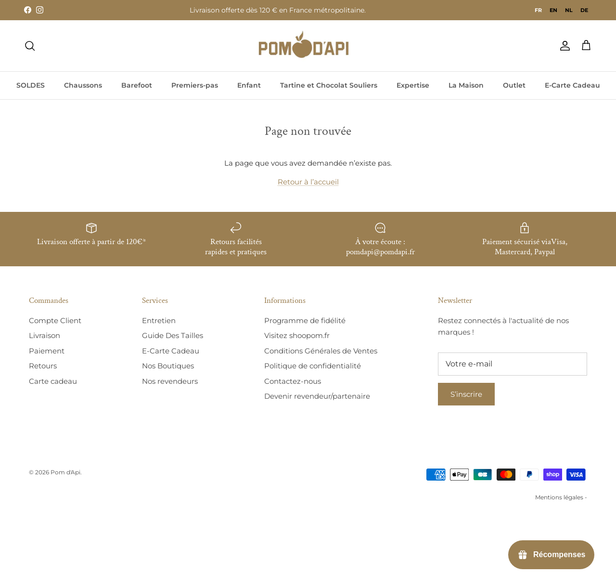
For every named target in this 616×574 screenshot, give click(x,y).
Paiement (46, 350)
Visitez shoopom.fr (297, 335)
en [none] (553, 10)
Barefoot (136, 85)
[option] (553, 10)
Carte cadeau (53, 381)
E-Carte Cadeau (572, 85)
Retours (43, 365)
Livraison (44, 335)
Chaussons (83, 85)
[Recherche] (30, 46)
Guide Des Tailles (172, 335)
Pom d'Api (65, 472)
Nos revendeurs (170, 381)
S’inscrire (466, 394)
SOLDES (30, 85)
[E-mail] (512, 364)
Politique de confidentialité (312, 365)
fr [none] (538, 10)
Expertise (413, 85)
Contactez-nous (292, 381)
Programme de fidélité (305, 320)
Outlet (514, 85)
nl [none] (569, 10)
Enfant (249, 85)
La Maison (466, 85)
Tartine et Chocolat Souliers (328, 85)
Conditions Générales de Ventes (320, 350)
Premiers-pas (194, 85)
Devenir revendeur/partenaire (317, 396)
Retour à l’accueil (308, 181)
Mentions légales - (561, 497)
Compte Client (55, 320)
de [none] (584, 10)
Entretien (159, 320)
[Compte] (563, 46)
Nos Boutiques (168, 365)
